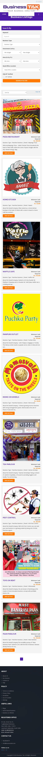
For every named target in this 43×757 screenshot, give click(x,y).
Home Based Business (9, 710)
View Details (8, 153)
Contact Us (6, 680)
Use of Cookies (7, 698)
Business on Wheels (8, 713)
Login (4, 14)
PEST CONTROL (9, 518)
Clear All (37, 92)
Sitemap (5, 700)
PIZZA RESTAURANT (11, 137)
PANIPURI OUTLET (10, 334)
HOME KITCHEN (9, 200)
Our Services (6, 678)
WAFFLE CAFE (9, 272)
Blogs (4, 708)
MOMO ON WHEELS (11, 397)
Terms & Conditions (8, 691)
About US (5, 676)
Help (4, 683)
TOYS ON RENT (9, 580)
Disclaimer (5, 695)
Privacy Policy (6, 693)
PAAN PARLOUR (9, 634)
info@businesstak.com (9, 743)
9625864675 (6, 741)
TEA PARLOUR (9, 464)
